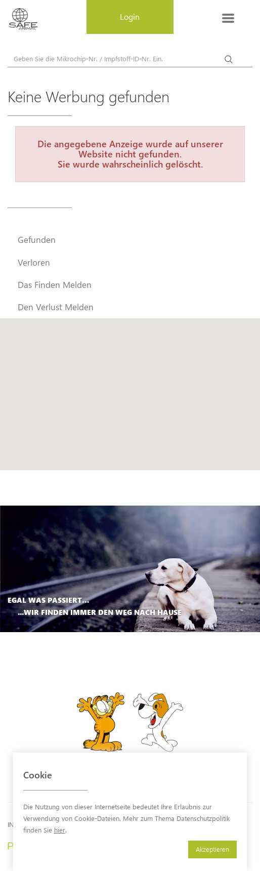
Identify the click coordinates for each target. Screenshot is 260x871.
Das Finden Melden (55, 284)
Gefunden (37, 239)
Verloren (34, 262)
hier (59, 829)
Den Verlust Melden (56, 306)
